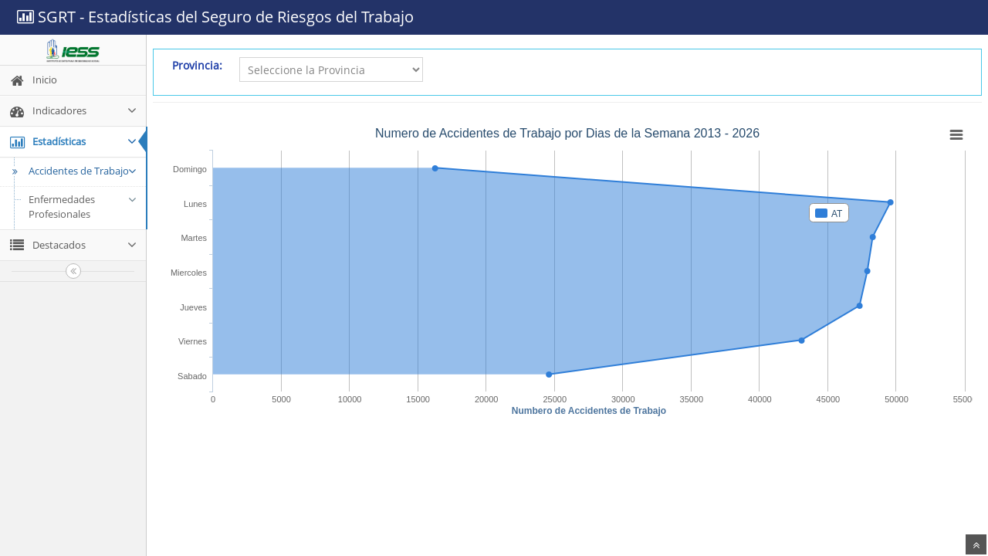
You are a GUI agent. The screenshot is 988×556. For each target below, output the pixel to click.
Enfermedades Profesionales (83, 207)
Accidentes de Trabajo (72, 171)
